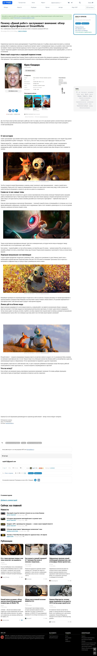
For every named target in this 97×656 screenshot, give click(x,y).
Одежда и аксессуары (12, 531)
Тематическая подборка (82, 106)
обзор (90, 96)
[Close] (70, 16)
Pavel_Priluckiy (6, 577)
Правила (83, 636)
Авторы (61, 7)
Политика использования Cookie (89, 643)
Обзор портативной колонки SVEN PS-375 (35, 600)
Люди (66, 639)
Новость (85, 96)
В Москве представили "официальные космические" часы (24, 529)
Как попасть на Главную (81, 30)
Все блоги (90, 7)
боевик (78, 94)
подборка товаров (85, 100)
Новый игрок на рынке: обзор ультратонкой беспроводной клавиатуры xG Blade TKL (11, 601)
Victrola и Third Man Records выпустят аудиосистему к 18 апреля (27, 535)
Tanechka (53, 622)
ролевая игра (90, 101)
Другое (86, 94)
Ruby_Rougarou (54, 580)
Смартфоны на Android (83, 103)
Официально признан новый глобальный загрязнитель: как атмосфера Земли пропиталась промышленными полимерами (60, 561)
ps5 (79, 92)
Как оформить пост (80, 28)
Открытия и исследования (84, 98)
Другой (91, 94)
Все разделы (68, 637)
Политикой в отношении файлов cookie (24, 18)
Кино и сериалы (22, 31)
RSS (25, 473)
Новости (19, 7)
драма (82, 94)
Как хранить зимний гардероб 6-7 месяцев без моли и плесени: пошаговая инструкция (36, 561)
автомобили (90, 92)
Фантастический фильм (85, 107)
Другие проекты (56, 2)
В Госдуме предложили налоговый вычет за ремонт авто (24, 518)
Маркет (43, 2)
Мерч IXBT (75, 7)
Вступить (30, 473)
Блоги (33, 2)
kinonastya (29, 579)
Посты (66, 636)
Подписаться (37, 473)
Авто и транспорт (11, 515)
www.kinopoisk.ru (44, 116)
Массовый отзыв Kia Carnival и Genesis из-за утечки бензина (25, 513)
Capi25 (34, 468)
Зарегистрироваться (53, 636)
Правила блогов (79, 27)
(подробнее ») (30, 449)
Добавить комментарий (9, 500)
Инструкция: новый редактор (88, 637)
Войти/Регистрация (53, 637)
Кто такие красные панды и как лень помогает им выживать (12, 559)
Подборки (33, 7)
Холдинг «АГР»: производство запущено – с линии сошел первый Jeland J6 (30, 524)
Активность (67, 641)
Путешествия (22, 2)
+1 (4, 468)
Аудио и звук (10, 536)
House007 (29, 618)
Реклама (83, 641)
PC (77, 92)
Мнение (80, 96)
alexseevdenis (6, 620)
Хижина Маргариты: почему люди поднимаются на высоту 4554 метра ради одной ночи (60, 601)
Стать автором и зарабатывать (83, 32)
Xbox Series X (84, 92)
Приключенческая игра (81, 101)
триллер (91, 105)
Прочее (47, 7)
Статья (90, 103)
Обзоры (6, 7)
